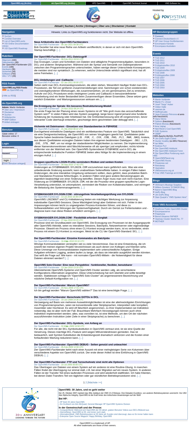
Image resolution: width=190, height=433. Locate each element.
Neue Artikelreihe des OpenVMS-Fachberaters (61, 42)
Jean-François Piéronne (166, 114)
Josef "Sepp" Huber (164, 104)
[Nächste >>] (94, 386)
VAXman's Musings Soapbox (168, 185)
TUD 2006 (159, 80)
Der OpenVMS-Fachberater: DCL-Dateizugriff (60, 56)
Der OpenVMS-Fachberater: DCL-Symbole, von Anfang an (68, 326)
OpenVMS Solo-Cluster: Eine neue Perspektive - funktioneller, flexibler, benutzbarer (83, 268)
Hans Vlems (160, 119)
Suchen (69, 26)
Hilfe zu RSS (9, 95)
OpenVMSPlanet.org (164, 158)
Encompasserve (162, 211)
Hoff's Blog (160, 192)
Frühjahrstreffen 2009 (165, 70)
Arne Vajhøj (160, 126)
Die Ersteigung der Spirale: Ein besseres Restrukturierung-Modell (72, 106)
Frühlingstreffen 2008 (165, 75)
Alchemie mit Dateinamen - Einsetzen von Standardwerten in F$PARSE (75, 126)
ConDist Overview (12, 39)
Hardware (6, 69)
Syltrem (158, 121)
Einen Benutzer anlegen (14, 163)
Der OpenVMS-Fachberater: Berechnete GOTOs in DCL (66, 300)
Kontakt (130, 26)
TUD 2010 (159, 63)
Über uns (104, 26)
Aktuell (58, 26)
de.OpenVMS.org (12, 90)
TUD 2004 (159, 85)
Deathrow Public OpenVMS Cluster (171, 209)
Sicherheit (6, 71)
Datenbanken (8, 62)
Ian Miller (159, 143)
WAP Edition (10, 119)
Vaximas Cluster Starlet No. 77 (169, 219)
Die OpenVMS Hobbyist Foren (169, 151)
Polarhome (160, 214)
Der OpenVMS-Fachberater (46, 44)
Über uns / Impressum (14, 110)
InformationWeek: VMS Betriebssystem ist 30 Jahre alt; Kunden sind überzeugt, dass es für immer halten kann (106, 418)
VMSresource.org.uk (164, 170)
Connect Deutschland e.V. (167, 39)
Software (6, 74)
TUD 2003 (159, 87)
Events (5, 67)
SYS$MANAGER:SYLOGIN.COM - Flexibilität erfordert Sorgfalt (70, 220)
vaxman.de (160, 109)
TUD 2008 (159, 73)
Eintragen (91, 26)
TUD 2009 (159, 68)
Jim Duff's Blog (162, 195)
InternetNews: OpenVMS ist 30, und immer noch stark (82, 416)
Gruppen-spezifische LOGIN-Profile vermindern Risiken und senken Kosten (78, 163)
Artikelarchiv (9, 117)
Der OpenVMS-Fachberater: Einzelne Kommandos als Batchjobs (72, 241)
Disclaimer (118, 26)
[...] (58, 50)
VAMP (158, 134)
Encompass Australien (165, 46)
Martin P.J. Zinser (163, 102)
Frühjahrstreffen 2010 (165, 65)
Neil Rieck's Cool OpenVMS (168, 129)
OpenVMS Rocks (163, 160)
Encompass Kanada (164, 43)
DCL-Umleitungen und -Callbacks (53, 79)
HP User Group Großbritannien (169, 41)
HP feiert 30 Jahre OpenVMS (72, 406)
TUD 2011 (159, 60)
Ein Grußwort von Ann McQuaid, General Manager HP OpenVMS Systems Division (95, 408)
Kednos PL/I (160, 146)
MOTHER (159, 221)
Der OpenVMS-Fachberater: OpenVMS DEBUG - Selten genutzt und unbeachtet (80, 348)
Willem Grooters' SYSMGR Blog (169, 187)
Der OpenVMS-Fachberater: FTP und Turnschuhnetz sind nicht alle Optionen (79, 366)
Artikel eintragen (11, 122)
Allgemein (6, 60)
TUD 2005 (159, 83)
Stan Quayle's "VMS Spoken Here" (171, 197)
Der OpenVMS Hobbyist (166, 148)
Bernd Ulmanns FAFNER (166, 216)
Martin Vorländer (162, 99)
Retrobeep (160, 165)
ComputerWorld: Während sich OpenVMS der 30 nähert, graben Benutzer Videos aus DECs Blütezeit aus (104, 414)
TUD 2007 (159, 78)
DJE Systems (161, 131)
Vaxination (160, 168)
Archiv (79, 26)
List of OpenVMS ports (14, 41)
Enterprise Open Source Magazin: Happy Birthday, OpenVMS (86, 420)
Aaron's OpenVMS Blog (166, 190)
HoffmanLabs (161, 112)
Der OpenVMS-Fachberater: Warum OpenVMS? (61, 288)
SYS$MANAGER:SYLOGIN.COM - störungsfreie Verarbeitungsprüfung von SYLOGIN (83, 196)
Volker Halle (160, 107)
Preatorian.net (161, 163)
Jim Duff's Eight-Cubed (165, 138)
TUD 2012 (159, 58)
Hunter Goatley (162, 141)
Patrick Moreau (162, 124)
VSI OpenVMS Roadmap (15, 48)
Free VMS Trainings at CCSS (168, 173)
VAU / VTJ (7, 76)
